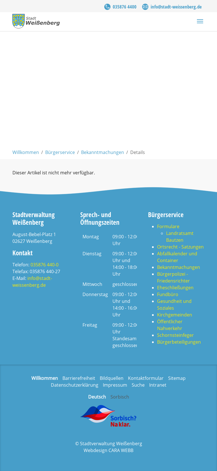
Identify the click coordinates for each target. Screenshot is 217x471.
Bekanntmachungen (178, 267)
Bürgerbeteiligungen (179, 342)
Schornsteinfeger (175, 335)
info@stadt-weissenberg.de (176, 6)
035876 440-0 (44, 265)
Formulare (168, 226)
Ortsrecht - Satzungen (180, 247)
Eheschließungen (175, 287)
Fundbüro (167, 294)
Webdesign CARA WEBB (108, 450)
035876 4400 (124, 6)
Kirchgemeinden (174, 315)
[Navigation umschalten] (200, 21)
